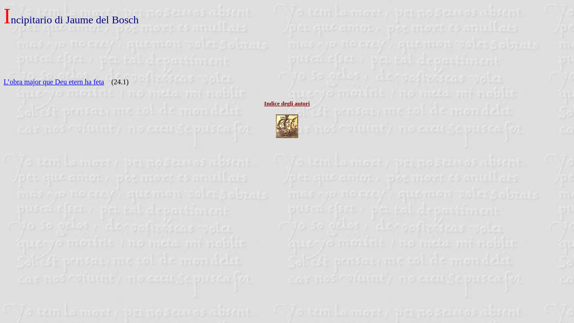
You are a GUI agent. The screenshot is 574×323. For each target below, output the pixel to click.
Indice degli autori (287, 103)
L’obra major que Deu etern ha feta (54, 82)
